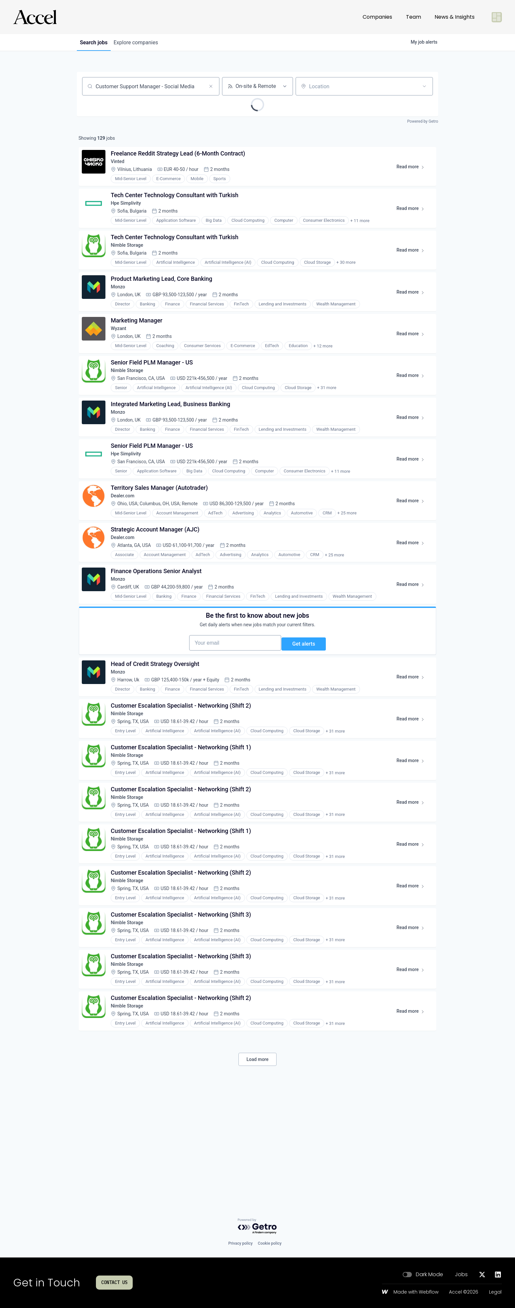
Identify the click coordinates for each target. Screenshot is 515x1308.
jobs (96, 42)
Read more (411, 172)
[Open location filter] (424, 86)
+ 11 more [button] (361, 229)
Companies (377, 17)
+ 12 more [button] (325, 369)
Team (413, 17)
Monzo (121, 305)
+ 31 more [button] (328, 416)
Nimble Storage (131, 258)
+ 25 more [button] (349, 555)
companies (142, 42)
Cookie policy (269, 1243)
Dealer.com (126, 538)
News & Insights (455, 17)
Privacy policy (240, 1243)
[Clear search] (211, 86)
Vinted (120, 165)
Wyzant (121, 351)
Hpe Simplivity (130, 212)
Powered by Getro (422, 121)
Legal (495, 1292)
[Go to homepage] (34, 17)
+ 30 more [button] (348, 276)
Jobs (461, 1274)
